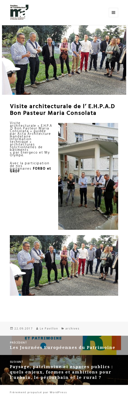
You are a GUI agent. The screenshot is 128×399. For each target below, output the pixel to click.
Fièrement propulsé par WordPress (38, 392)
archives (72, 328)
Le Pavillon (49, 328)
